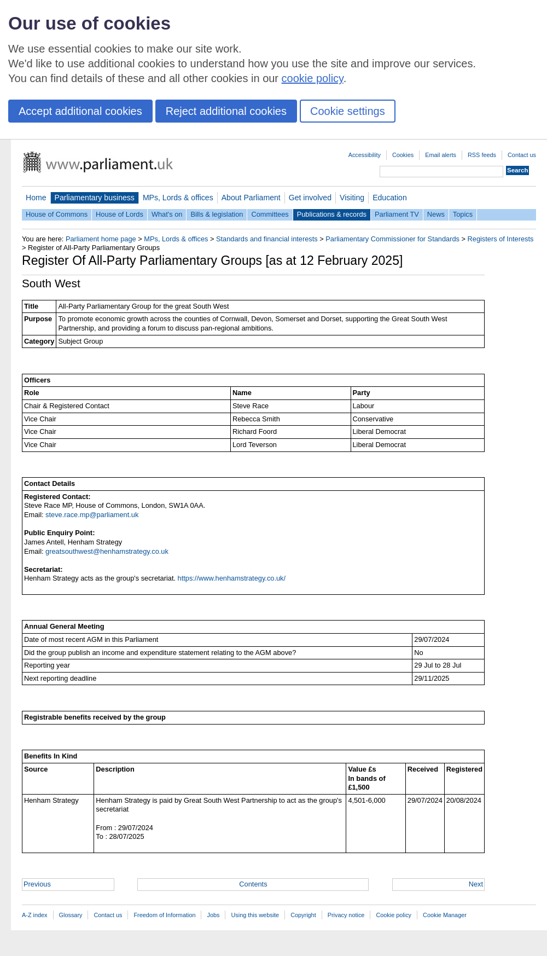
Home (36, 197)
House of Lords (119, 214)
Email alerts (440, 155)
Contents (253, 884)
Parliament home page (101, 239)
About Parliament (251, 197)
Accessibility (364, 155)
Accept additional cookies (80, 111)
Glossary (71, 915)
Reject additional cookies (226, 111)
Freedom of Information (164, 915)
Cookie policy (393, 915)
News (436, 214)
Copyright (303, 915)
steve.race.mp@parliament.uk (91, 515)
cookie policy (313, 78)
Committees (269, 214)
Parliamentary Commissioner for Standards (392, 239)
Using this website (255, 915)
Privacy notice (346, 915)
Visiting (352, 197)
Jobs (213, 915)
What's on (167, 214)
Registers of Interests (501, 239)
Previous (37, 884)
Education (390, 197)
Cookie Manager (445, 915)
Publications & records (331, 214)
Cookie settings (347, 111)
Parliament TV (397, 214)
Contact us (522, 155)
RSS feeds (482, 155)
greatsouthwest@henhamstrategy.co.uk (106, 551)
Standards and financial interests (267, 239)
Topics (463, 214)
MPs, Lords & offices (178, 197)
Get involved (310, 197)
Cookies (403, 155)
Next (476, 884)
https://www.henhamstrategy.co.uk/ (232, 578)
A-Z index (35, 915)
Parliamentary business (95, 197)
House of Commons (57, 214)
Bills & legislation (216, 214)
